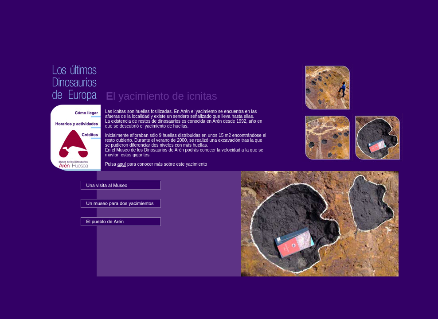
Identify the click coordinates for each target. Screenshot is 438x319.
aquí (121, 164)
